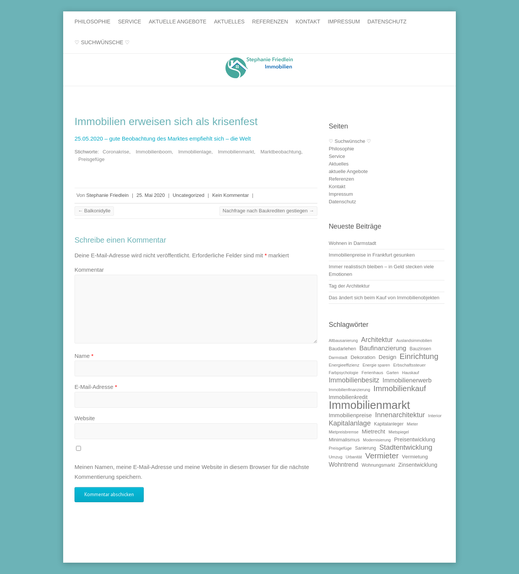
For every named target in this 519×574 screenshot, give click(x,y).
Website (85, 418)
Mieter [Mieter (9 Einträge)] (412, 424)
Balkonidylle (94, 211)
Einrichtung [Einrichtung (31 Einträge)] (418, 356)
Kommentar (89, 269)
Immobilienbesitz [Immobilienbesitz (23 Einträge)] (354, 380)
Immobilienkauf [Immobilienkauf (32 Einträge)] (399, 388)
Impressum (344, 22)
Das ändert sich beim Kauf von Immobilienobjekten (384, 297)
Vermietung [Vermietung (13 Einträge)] (415, 457)
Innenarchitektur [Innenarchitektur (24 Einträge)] (400, 415)
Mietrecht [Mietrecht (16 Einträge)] (373, 431)
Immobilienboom (154, 152)
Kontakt (307, 22)
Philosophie (92, 22)
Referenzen (270, 22)
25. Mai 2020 (151, 195)
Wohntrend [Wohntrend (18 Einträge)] (343, 464)
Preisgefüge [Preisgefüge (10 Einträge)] (340, 448)
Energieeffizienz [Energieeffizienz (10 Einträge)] (344, 365)
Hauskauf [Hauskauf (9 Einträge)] (410, 372)
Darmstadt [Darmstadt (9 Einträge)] (338, 357)
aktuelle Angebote (178, 22)
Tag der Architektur (349, 286)
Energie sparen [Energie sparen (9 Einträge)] (376, 365)
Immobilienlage (194, 152)
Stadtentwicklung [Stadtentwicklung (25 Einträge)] (405, 447)
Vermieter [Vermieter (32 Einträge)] (382, 455)
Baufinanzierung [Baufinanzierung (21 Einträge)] (382, 348)
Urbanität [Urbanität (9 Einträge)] (354, 457)
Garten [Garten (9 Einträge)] (392, 372)
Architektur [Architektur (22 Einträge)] (377, 339)
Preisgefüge (91, 159)
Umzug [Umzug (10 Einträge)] (335, 457)
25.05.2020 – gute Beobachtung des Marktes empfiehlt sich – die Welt (163, 138)
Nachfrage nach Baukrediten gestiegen (268, 211)
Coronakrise (116, 152)
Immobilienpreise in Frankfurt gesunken (372, 255)
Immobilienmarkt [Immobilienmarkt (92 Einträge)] (369, 405)
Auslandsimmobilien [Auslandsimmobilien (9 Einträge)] (414, 340)
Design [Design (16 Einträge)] (387, 357)
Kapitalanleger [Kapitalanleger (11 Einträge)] (389, 424)
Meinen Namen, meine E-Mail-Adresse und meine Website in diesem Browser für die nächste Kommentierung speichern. (192, 472)
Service (129, 22)
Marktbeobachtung (281, 152)
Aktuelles (229, 22)
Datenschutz (386, 22)
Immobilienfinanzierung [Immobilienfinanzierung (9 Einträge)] (349, 389)
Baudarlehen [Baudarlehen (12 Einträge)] (342, 348)
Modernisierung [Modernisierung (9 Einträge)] (377, 440)
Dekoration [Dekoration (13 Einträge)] (363, 357)
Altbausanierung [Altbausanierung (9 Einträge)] (343, 340)
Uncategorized (188, 195)
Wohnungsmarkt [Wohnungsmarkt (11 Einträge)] (378, 465)
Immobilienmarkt (236, 152)
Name (84, 356)
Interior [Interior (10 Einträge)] (435, 415)
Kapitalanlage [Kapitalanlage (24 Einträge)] (350, 423)
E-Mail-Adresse (96, 387)
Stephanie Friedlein (107, 195)
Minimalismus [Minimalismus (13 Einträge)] (344, 439)
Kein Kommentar (230, 195)
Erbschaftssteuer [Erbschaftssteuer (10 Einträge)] (409, 365)
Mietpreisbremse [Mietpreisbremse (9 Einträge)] (344, 432)
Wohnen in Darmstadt (352, 243)
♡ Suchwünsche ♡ (102, 42)
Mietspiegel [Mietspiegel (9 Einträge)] (398, 432)
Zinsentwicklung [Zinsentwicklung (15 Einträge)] (417, 465)
